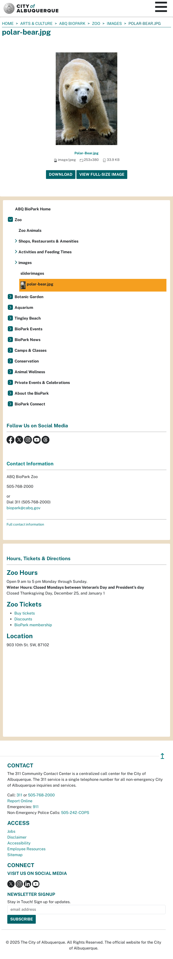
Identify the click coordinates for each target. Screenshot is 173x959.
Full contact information (25, 524)
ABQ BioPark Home (33, 209)
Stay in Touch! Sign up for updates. (39, 902)
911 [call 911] (36, 806)
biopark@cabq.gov (23, 508)
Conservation (27, 361)
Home (8, 23)
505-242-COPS (75, 812)
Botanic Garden (29, 296)
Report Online (19, 801)
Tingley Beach (28, 318)
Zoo (96, 23)
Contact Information (30, 464)
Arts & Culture (36, 23)
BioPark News (27, 339)
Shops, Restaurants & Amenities (48, 241)
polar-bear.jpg (36, 285)
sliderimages (32, 273)
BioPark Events (28, 329)
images (114, 23)
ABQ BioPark (72, 23)
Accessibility (19, 843)
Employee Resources (26, 849)
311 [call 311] (19, 795)
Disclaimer (17, 837)
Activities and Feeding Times (45, 252)
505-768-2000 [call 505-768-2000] (41, 795)
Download (61, 174)
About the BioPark (32, 393)
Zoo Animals (29, 230)
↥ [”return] (162, 756)
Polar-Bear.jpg (86, 153)
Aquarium (24, 307)
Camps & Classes (30, 350)
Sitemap (15, 854)
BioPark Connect (30, 404)
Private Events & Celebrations (42, 382)
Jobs (11, 831)
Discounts (23, 619)
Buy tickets (24, 613)
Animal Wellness (30, 372)
